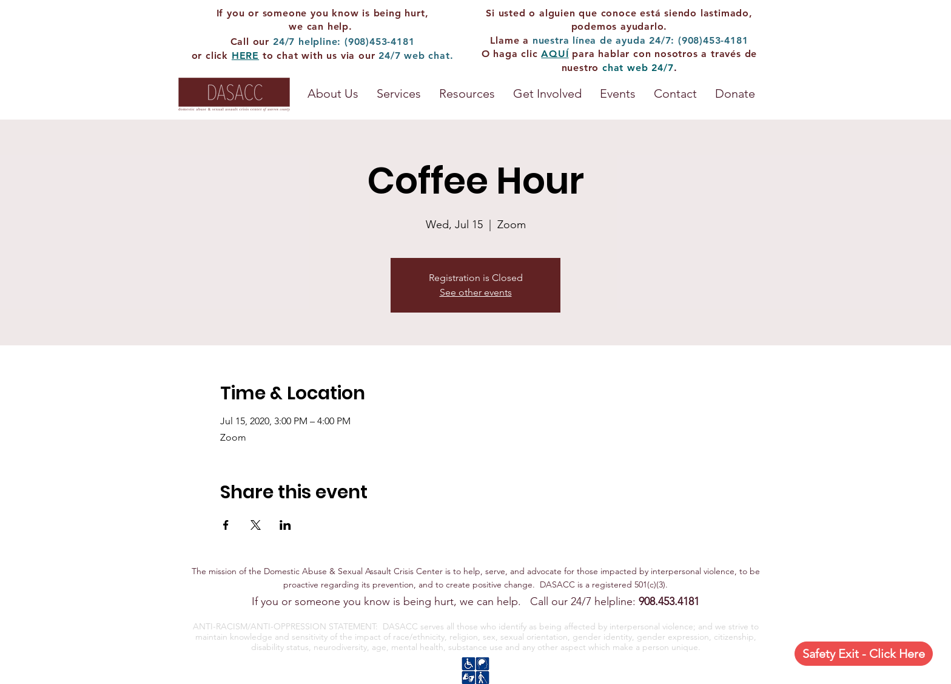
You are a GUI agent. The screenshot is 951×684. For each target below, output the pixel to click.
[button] (467, 93)
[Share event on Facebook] (226, 525)
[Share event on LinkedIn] (285, 525)
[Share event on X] (255, 525)
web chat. (428, 55)
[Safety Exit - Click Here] (864, 654)
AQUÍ (554, 53)
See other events (476, 292)
